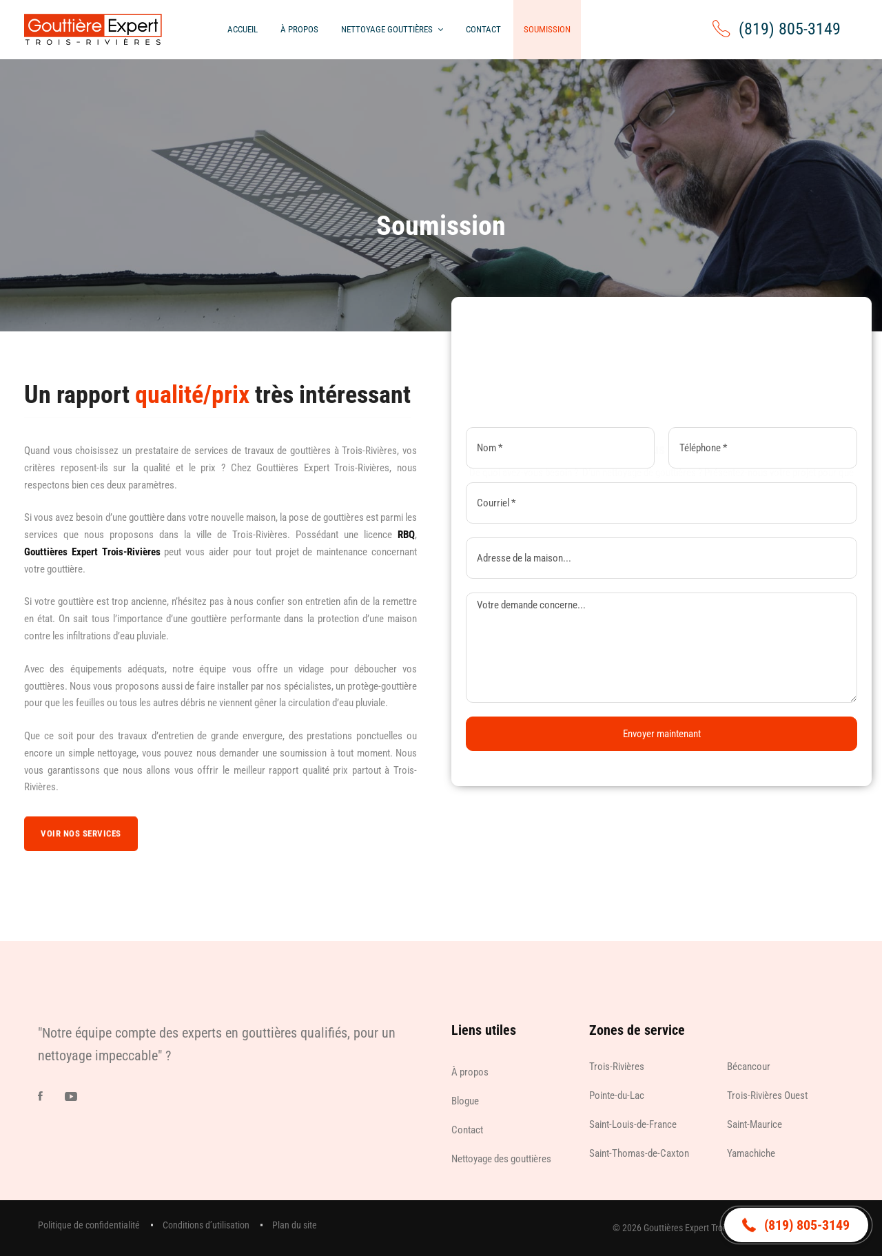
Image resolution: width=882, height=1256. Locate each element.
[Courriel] (661, 503)
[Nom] (560, 448)
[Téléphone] (762, 448)
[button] (796, 1225)
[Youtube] (71, 1096)
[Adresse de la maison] (661, 558)
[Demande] (661, 648)
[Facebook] (40, 1096)
